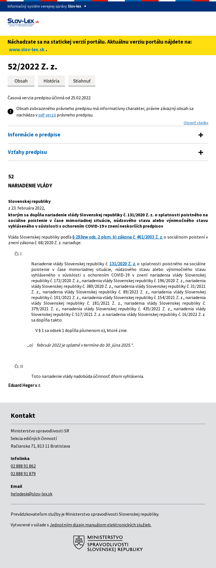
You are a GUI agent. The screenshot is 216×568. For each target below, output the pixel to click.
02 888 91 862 (23, 466)
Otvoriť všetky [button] (196, 122)
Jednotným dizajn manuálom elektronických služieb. (100, 524)
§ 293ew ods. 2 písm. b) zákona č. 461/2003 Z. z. (117, 237)
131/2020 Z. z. (122, 263)
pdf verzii (47, 115)
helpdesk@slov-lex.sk (31, 494)
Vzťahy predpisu (27, 152)
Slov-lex (74, 6)
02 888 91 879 (23, 473)
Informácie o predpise (34, 134)
